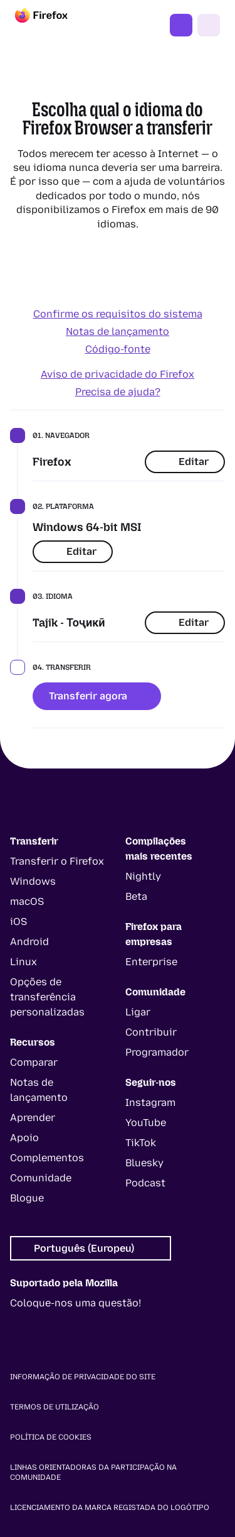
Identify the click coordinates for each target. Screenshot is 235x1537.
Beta (136, 896)
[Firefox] (52, 25)
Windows (33, 881)
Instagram (150, 1102)
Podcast (145, 1183)
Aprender (32, 1118)
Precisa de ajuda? (117, 392)
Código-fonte (117, 349)
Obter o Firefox (181, 25)
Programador (157, 1052)
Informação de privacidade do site (82, 1376)
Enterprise (151, 962)
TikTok (140, 1143)
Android (29, 942)
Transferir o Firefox (57, 861)
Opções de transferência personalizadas (47, 997)
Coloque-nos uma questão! (75, 1303)
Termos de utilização (54, 1407)
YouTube (145, 1123)
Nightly (143, 876)
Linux (23, 962)
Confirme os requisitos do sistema (117, 314)
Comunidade (40, 1178)
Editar (185, 462)
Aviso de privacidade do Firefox (117, 374)
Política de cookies (50, 1437)
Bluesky (144, 1163)
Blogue (27, 1198)
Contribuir (151, 1032)
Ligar (137, 1012)
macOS (27, 901)
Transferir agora (97, 696)
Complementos (47, 1158)
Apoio (24, 1138)
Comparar (34, 1062)
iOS (18, 921)
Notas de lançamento (117, 331)
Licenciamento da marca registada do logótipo (109, 1507)
